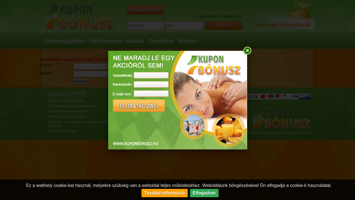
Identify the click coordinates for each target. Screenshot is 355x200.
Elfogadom (204, 193)
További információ (164, 193)
